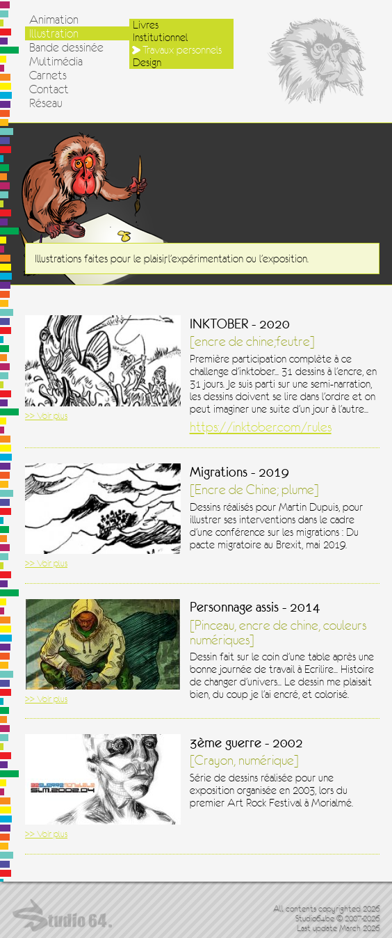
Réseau (45, 103)
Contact (49, 89)
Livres (145, 25)
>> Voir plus (46, 416)
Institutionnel (160, 37)
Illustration (54, 33)
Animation (54, 19)
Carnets (48, 75)
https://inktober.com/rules (261, 427)
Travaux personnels (182, 50)
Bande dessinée (66, 47)
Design (147, 62)
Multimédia (56, 61)
